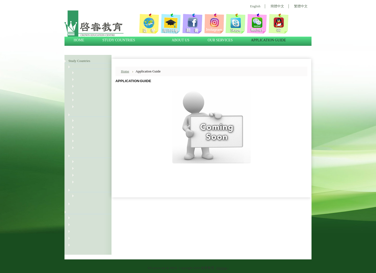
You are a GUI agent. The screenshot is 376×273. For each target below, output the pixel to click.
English (255, 6)
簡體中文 (277, 6)
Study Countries (79, 61)
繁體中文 (301, 6)
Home (125, 71)
